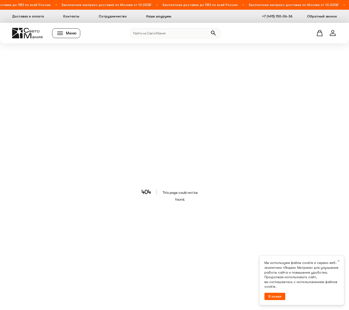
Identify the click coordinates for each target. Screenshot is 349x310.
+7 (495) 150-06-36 (277, 16)
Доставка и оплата (28, 16)
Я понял (274, 296)
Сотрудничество (113, 16)
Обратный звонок (322, 16)
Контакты (71, 16)
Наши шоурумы (158, 16)
